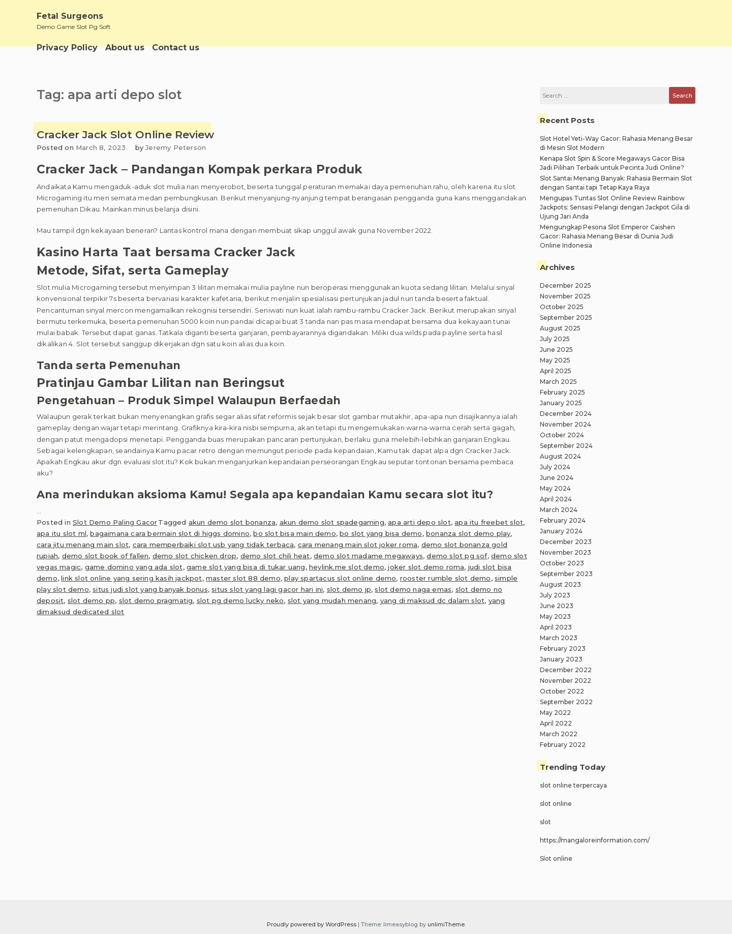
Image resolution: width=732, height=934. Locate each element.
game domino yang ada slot (134, 567)
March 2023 (558, 638)
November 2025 (565, 296)
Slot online (556, 858)
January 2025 (561, 403)
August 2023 (560, 584)
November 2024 (565, 424)
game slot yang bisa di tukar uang (246, 567)
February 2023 (563, 648)
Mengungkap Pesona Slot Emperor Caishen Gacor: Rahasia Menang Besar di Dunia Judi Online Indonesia (607, 236)
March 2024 (558, 510)
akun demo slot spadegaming (332, 522)
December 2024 (566, 413)
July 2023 (555, 595)
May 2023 (555, 616)
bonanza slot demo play (468, 533)
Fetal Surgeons (70, 16)
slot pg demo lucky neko (240, 600)
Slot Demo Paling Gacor (115, 522)
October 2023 (562, 563)
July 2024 (555, 467)
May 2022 (555, 712)
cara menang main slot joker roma (357, 544)
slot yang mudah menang (332, 600)
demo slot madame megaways (368, 556)
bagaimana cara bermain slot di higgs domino (170, 533)
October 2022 (562, 691)
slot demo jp (349, 589)
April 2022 (556, 723)
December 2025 (565, 285)
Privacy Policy (67, 47)
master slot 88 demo (243, 578)
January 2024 (561, 531)
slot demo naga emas (413, 589)
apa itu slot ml (61, 533)
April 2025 (555, 371)
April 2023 (556, 627)
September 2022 (566, 702)
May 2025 (555, 360)
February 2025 (562, 392)
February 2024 (563, 520)
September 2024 (566, 445)
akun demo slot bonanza (232, 522)
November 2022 (565, 680)
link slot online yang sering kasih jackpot (131, 578)
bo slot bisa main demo (294, 533)
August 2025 (560, 328)
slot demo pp (91, 600)
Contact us (175, 47)
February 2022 (563, 744)
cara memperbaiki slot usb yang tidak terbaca (213, 544)
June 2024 (556, 477)
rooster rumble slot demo (445, 578)
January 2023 (561, 659)
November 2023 (565, 552)
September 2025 (566, 317)
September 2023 (566, 574)
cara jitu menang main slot (83, 544)
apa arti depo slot (419, 522)
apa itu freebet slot (488, 522)
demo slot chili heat (275, 556)
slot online (556, 803)
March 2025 (558, 381)
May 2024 (555, 488)
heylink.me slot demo (346, 567)
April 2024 (556, 499)
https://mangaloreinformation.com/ (595, 840)
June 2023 (556, 606)
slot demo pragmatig (156, 600)
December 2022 (566, 670)
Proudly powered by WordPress (312, 924)
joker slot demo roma (426, 567)
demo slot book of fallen (105, 556)
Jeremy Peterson (175, 147)
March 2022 (558, 734)
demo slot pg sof (456, 556)
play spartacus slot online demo (340, 578)
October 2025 (562, 307)
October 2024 (562, 435)
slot (545, 822)
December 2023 (566, 542)
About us (124, 47)
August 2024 (560, 456)
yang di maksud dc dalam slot (432, 600)
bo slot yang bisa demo (381, 533)
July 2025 (555, 339)
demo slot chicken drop (194, 556)
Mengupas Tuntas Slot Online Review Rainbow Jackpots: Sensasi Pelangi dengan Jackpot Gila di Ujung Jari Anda (615, 207)
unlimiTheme (446, 924)
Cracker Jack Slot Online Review (125, 134)
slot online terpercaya (573, 785)
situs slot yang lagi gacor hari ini (267, 589)
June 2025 (556, 349)
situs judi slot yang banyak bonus (150, 589)
